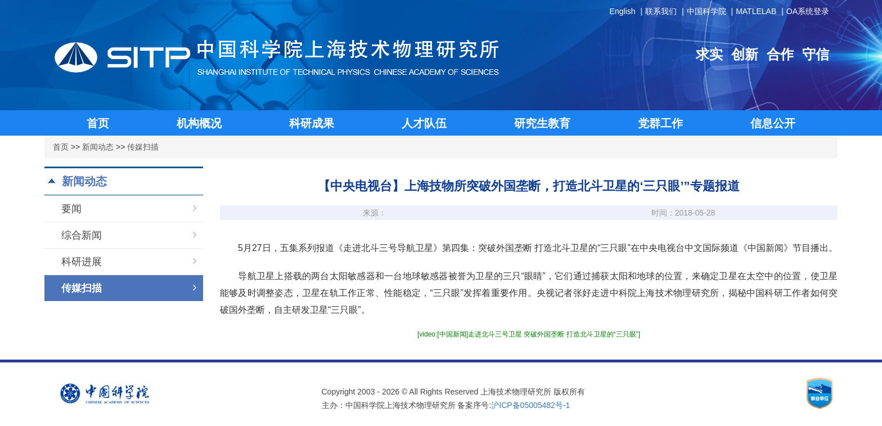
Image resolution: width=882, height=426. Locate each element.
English (623, 11)
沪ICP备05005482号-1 (530, 405)
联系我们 (661, 11)
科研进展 (128, 261)
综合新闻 (128, 235)
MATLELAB (756, 11)
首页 (61, 146)
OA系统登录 (807, 11)
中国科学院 (706, 11)
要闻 (128, 208)
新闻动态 (98, 146)
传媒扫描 (143, 146)
